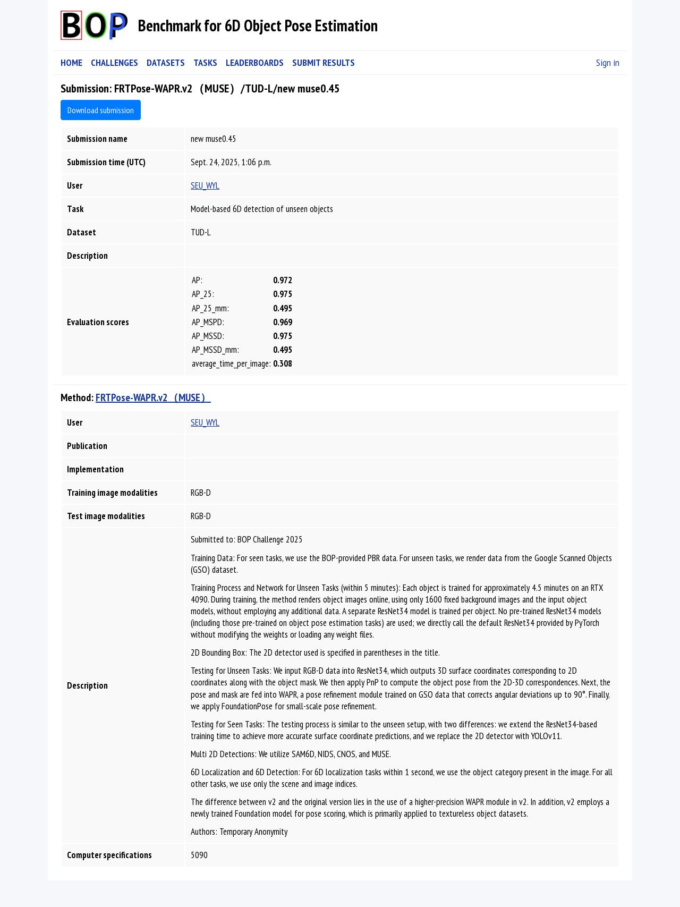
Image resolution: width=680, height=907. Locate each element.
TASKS (205, 62)
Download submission (100, 110)
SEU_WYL (205, 185)
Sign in (607, 62)
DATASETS (166, 62)
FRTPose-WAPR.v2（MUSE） (153, 397)
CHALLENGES (114, 62)
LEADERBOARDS (255, 62)
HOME (71, 62)
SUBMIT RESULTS (323, 62)
